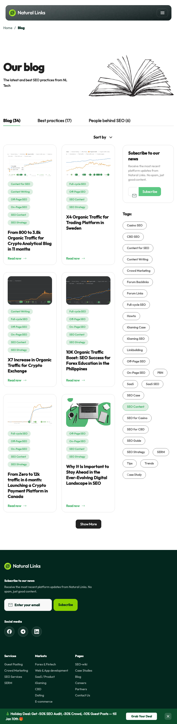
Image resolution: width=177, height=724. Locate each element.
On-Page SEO (19, 207)
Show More (88, 524)
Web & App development (51, 670)
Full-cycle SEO (77, 184)
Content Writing (20, 191)
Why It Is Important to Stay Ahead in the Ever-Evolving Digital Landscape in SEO (87, 475)
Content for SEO (20, 184)
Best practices (54, 120)
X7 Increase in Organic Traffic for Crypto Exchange (29, 365)
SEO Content (18, 214)
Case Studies (83, 670)
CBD (38, 689)
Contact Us (82, 695)
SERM (8, 683)
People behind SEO (109, 120)
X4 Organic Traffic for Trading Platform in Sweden (87, 222)
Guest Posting (13, 664)
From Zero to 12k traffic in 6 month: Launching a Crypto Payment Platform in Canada (28, 485)
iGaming (40, 683)
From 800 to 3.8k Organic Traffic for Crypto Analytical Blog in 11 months (30, 241)
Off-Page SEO (19, 199)
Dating (39, 695)
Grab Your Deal (141, 716)
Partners (81, 689)
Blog (78, 677)
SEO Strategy (19, 222)
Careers (80, 683)
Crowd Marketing (16, 670)
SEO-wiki (81, 664)
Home (7, 28)
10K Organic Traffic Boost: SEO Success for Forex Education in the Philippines (88, 360)
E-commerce (43, 701)
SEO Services (13, 677)
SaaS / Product (45, 677)
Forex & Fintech (45, 664)
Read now (17, 258)
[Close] (168, 716)
